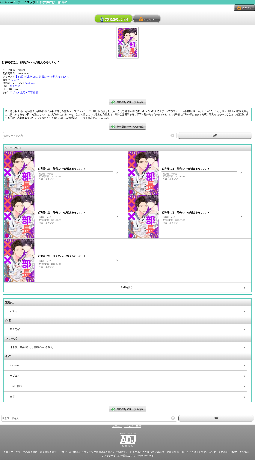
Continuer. (30, 83)
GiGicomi (6, 2)
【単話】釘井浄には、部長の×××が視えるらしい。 (42, 76)
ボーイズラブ (26, 2)
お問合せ (117, 426)
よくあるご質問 (132, 426)
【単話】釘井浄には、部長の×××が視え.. (32, 347)
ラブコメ (15, 92)
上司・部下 (26, 92)
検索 (214, 135)
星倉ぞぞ (15, 86)
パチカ (16, 80)
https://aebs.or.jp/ (146, 455)
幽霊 (35, 92)
